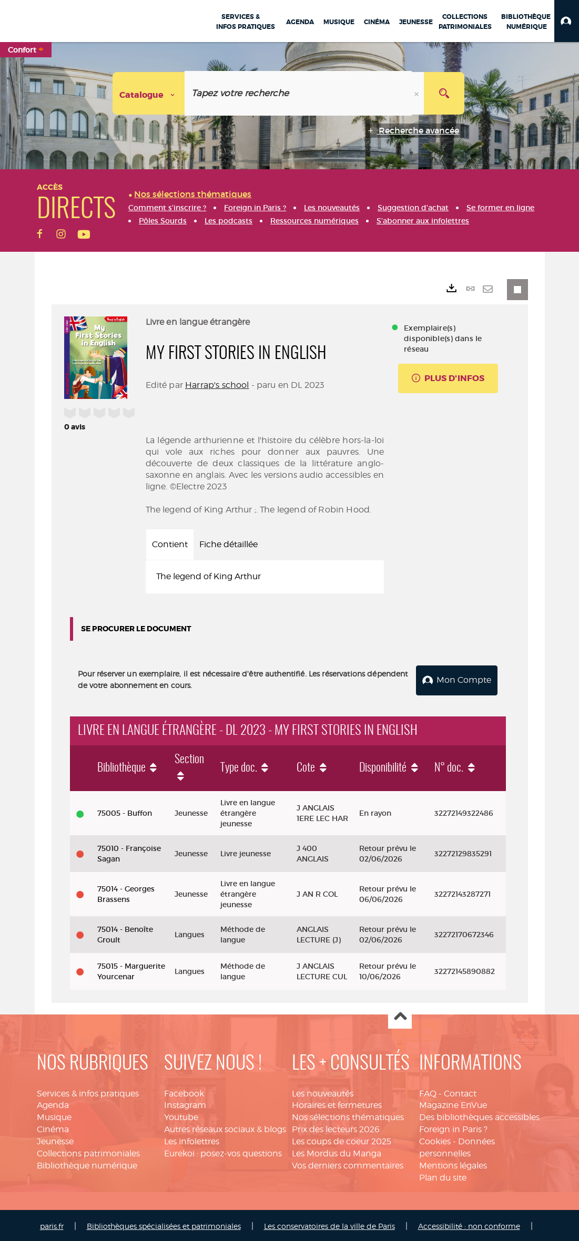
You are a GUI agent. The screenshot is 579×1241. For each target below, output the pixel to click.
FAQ (427, 1091)
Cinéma (53, 1127)
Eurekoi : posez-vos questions (223, 1151)
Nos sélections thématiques (348, 1116)
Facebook (184, 1091)
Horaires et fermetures (337, 1104)
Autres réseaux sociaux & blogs (225, 1127)
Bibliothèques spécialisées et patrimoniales (164, 1224)
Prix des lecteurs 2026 (336, 1127)
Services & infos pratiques (88, 1091)
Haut (400, 1015)
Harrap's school (217, 385)
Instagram (185, 1104)
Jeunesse (55, 1139)
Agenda (53, 1104)
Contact (460, 1091)
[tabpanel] (265, 577)
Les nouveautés (322, 1091)
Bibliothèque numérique (87, 1163)
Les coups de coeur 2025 (341, 1139)
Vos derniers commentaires (347, 1163)
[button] (566, 21)
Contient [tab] (170, 544)
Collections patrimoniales (88, 1151)
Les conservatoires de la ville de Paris (329, 1224)
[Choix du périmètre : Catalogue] (149, 93)
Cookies (435, 1139)
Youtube (181, 1116)
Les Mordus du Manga (336, 1151)
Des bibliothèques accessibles (479, 1116)
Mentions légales (453, 1163)
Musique (54, 1116)
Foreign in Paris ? (453, 1127)
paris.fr (52, 1224)
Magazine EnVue (453, 1104)
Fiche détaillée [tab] (228, 544)
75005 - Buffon (124, 811)
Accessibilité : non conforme (469, 1224)
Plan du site (442, 1176)
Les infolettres (191, 1139)
